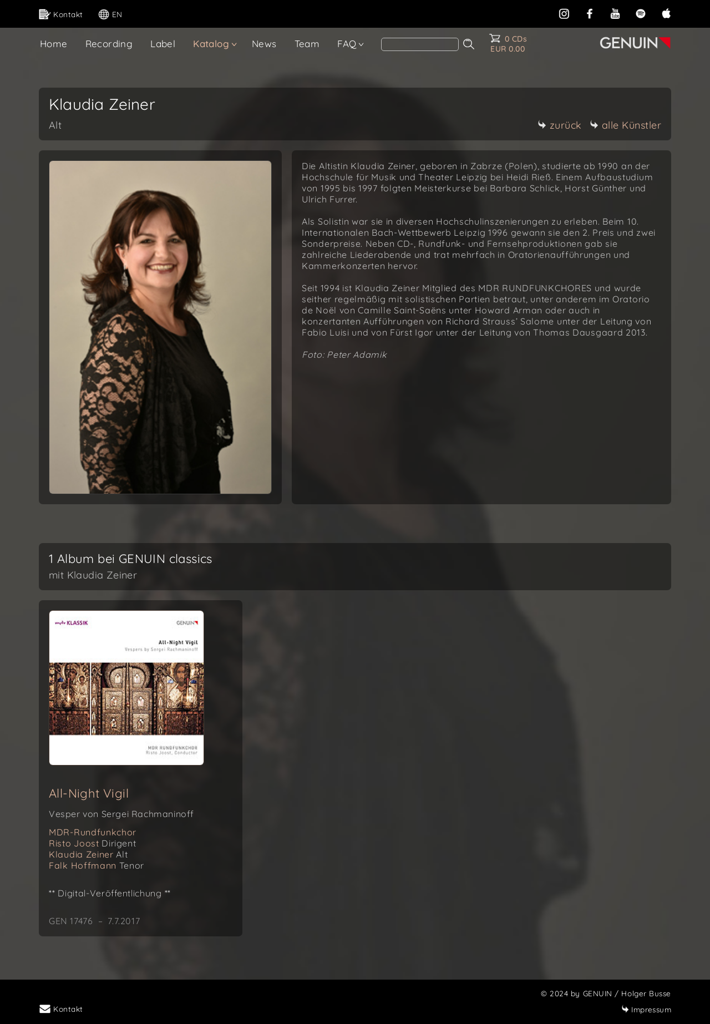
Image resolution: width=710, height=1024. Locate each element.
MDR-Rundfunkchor (92, 832)
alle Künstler (626, 125)
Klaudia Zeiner (88, 854)
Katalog (211, 43)
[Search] (420, 44)
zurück (559, 125)
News (264, 43)
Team (307, 43)
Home (54, 43)
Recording (109, 43)
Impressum (646, 1009)
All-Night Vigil (89, 793)
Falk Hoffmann (96, 865)
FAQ (346, 43)
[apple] (666, 12)
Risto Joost (92, 843)
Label (162, 43)
